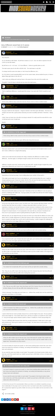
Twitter (22, 408)
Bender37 (5, 47)
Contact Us (30, 405)
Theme (24, 405)
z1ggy (7, 96)
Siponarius (9, 170)
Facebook (25, 408)
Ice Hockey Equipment (23, 47)
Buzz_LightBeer (10, 233)
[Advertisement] (20, 24)
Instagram (29, 408)
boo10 (7, 185)
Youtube (32, 408)
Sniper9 (8, 244)
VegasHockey (10, 85)
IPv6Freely (23, 263)
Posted (11, 53)
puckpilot (8, 198)
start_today (9, 327)
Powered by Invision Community (27, 413)
